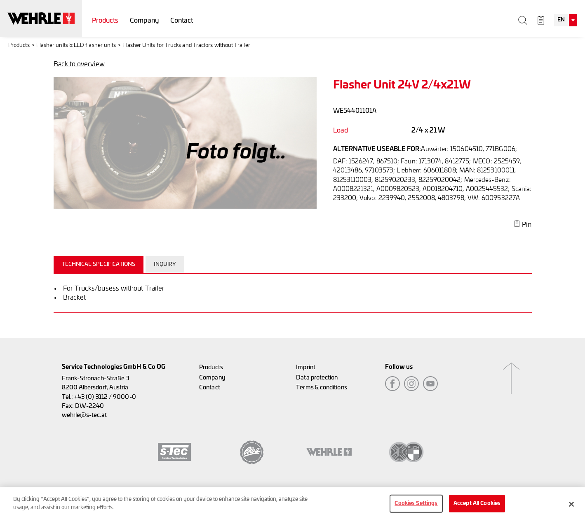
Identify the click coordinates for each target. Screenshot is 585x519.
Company (144, 20)
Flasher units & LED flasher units (76, 45)
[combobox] (565, 20)
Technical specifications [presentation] (99, 264)
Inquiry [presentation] (165, 264)
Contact (181, 20)
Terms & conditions (321, 387)
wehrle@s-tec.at (84, 415)
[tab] (100, 264)
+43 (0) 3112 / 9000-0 (105, 397)
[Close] (571, 508)
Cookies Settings (416, 507)
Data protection (317, 378)
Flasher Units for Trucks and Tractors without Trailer (186, 45)
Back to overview (79, 64)
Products (105, 20)
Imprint (305, 367)
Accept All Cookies (476, 507)
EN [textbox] (561, 20)
